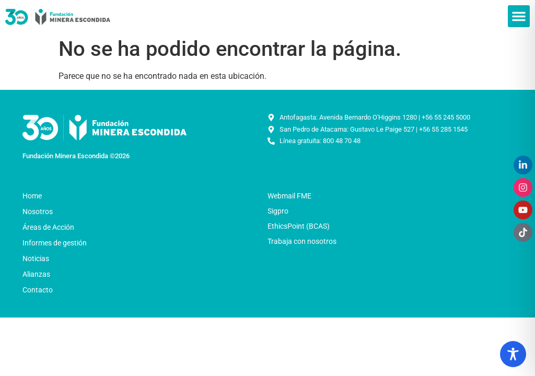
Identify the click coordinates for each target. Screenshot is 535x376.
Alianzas (36, 274)
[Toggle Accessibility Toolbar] (513, 354)
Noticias (38, 258)
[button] (519, 16)
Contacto (37, 290)
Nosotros (40, 211)
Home (32, 196)
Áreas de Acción (50, 227)
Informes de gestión (54, 243)
